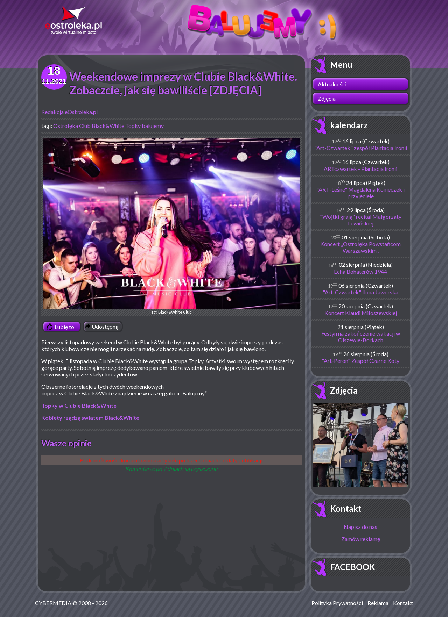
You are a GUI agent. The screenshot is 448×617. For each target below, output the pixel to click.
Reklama (378, 603)
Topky (133, 125)
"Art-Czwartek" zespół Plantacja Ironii (360, 147)
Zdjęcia (327, 98)
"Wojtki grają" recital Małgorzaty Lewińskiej (360, 220)
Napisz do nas (360, 526)
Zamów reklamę (360, 539)
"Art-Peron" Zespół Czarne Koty (360, 360)
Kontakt (346, 508)
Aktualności (332, 84)
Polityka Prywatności (337, 603)
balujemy (153, 125)
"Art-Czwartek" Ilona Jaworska (360, 292)
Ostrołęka (65, 125)
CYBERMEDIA (53, 603)
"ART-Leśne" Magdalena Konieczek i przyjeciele (360, 192)
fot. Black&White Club (171, 226)
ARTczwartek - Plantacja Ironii (360, 168)
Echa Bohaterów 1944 (360, 271)
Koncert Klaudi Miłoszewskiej (360, 312)
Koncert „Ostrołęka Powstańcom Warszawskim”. (360, 247)
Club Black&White (101, 125)
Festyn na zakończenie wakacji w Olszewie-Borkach (360, 336)
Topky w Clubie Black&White (79, 405)
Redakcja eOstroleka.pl (69, 111)
